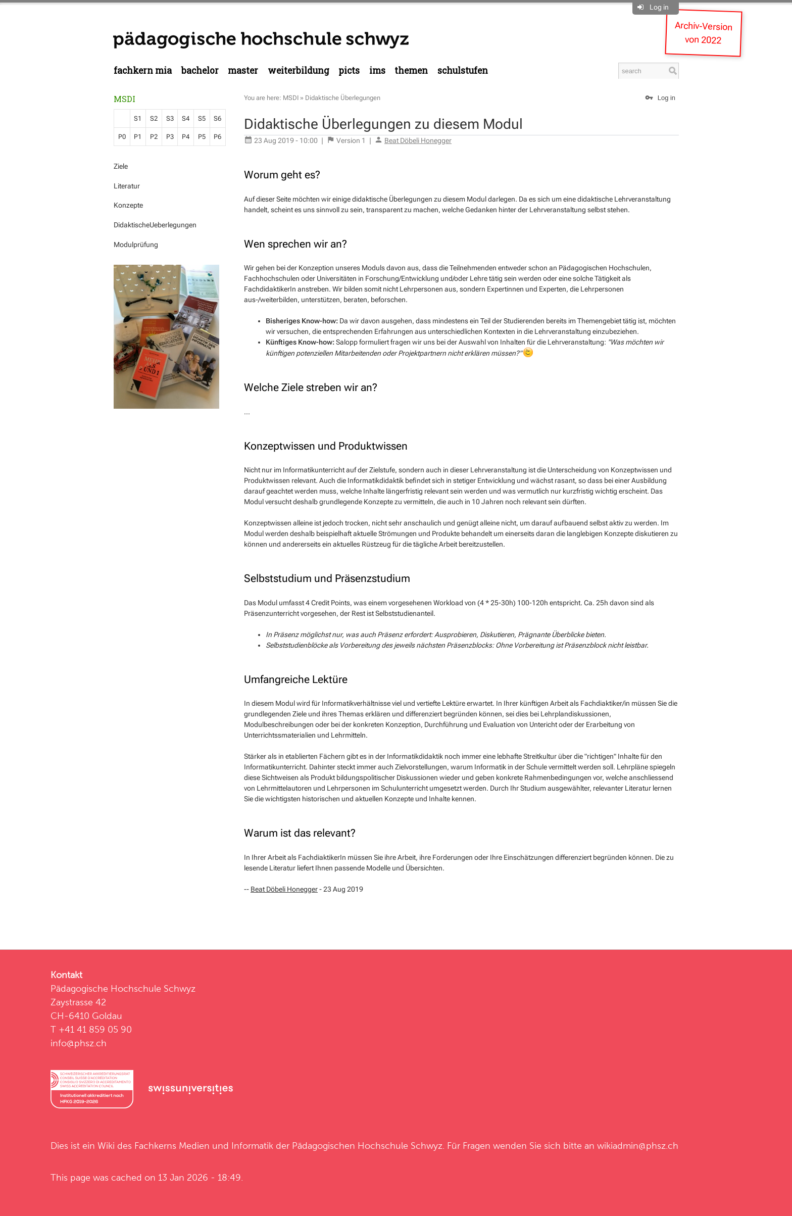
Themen (411, 70)
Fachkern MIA (143, 70)
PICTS (349, 70)
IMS (377, 70)
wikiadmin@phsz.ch (637, 1145)
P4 (185, 136)
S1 (137, 118)
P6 (217, 136)
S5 (202, 118)
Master (243, 70)
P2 (154, 136)
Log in (659, 7)
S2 (154, 118)
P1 (137, 136)
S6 (217, 118)
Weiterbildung (298, 70)
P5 (202, 136)
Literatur (127, 186)
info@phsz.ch (79, 1043)
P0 (122, 136)
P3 (170, 136)
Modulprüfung (136, 244)
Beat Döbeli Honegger (418, 140)
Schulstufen (462, 70)
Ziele (121, 166)
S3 (170, 118)
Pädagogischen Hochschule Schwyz (367, 1145)
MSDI (124, 98)
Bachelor (200, 70)
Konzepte (128, 205)
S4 (185, 118)
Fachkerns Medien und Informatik (203, 1145)
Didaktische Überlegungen (342, 98)
